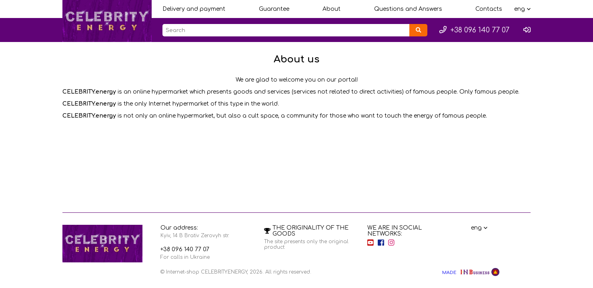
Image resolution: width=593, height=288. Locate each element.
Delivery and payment (193, 9)
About (332, 9)
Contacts (488, 9)
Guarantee (274, 9)
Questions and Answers (408, 9)
